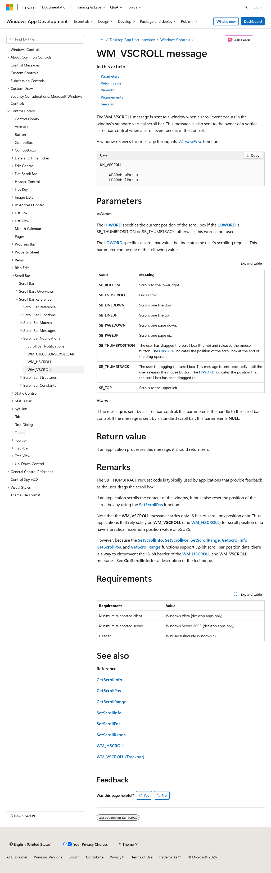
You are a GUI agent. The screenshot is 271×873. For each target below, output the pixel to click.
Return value (111, 83)
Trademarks (168, 856)
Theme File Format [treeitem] (25, 494)
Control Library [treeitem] (27, 118)
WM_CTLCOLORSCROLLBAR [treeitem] (51, 354)
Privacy (115, 856)
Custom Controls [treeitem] (24, 72)
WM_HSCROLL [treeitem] (40, 361)
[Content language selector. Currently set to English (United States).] (30, 844)
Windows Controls (175, 39)
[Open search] (246, 7)
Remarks (108, 89)
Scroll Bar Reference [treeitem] (39, 306)
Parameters (110, 76)
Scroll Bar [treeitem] (26, 283)
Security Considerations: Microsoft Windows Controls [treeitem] (46, 100)
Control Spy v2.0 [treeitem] (24, 479)
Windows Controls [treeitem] (25, 49)
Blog (72, 856)
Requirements (112, 97)
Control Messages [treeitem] (25, 65)
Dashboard (253, 21)
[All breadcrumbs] (101, 39)
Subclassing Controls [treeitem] (27, 80)
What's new (226, 21)
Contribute (94, 856)
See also (107, 103)
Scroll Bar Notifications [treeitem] (46, 346)
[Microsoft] (9, 7)
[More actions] (260, 39)
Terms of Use (142, 856)
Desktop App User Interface (132, 39)
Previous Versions (48, 856)
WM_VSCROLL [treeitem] (40, 369)
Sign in (259, 7)
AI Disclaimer (17, 856)
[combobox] (45, 39)
